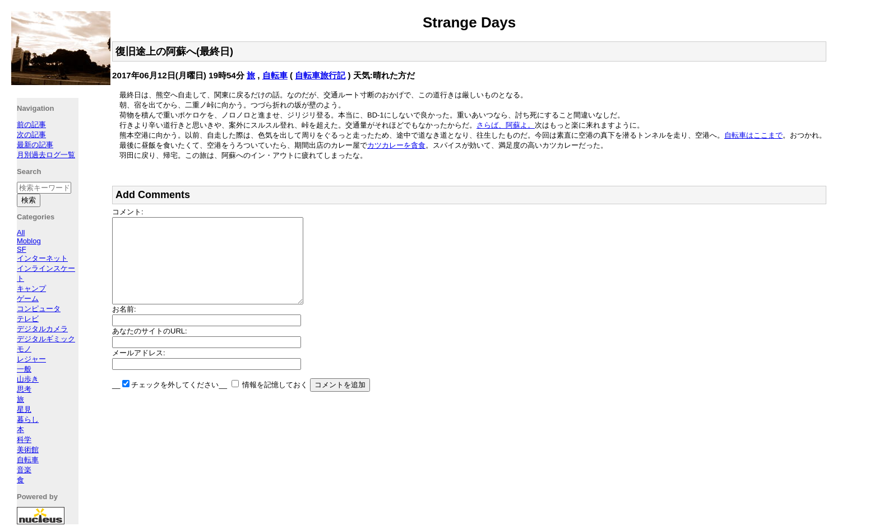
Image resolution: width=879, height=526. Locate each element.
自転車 (275, 75)
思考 (24, 389)
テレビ (28, 318)
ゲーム (28, 298)
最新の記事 (35, 144)
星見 (24, 409)
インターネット (42, 258)
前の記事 (31, 124)
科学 (24, 439)
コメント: (128, 212)
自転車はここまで (753, 135)
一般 (24, 369)
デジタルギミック (46, 339)
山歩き (28, 379)
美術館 (28, 449)
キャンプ (31, 288)
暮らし (28, 419)
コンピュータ (39, 308)
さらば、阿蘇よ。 (505, 125)
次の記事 (31, 134)
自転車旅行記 (320, 75)
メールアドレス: (138, 369)
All (21, 232)
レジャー (31, 359)
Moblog (29, 241)
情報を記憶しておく (275, 401)
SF (21, 249)
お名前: (124, 326)
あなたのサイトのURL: (149, 348)
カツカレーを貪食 (396, 145)
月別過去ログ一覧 (46, 155)
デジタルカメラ (42, 329)
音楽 (24, 470)
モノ (24, 349)
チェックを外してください (175, 401)
